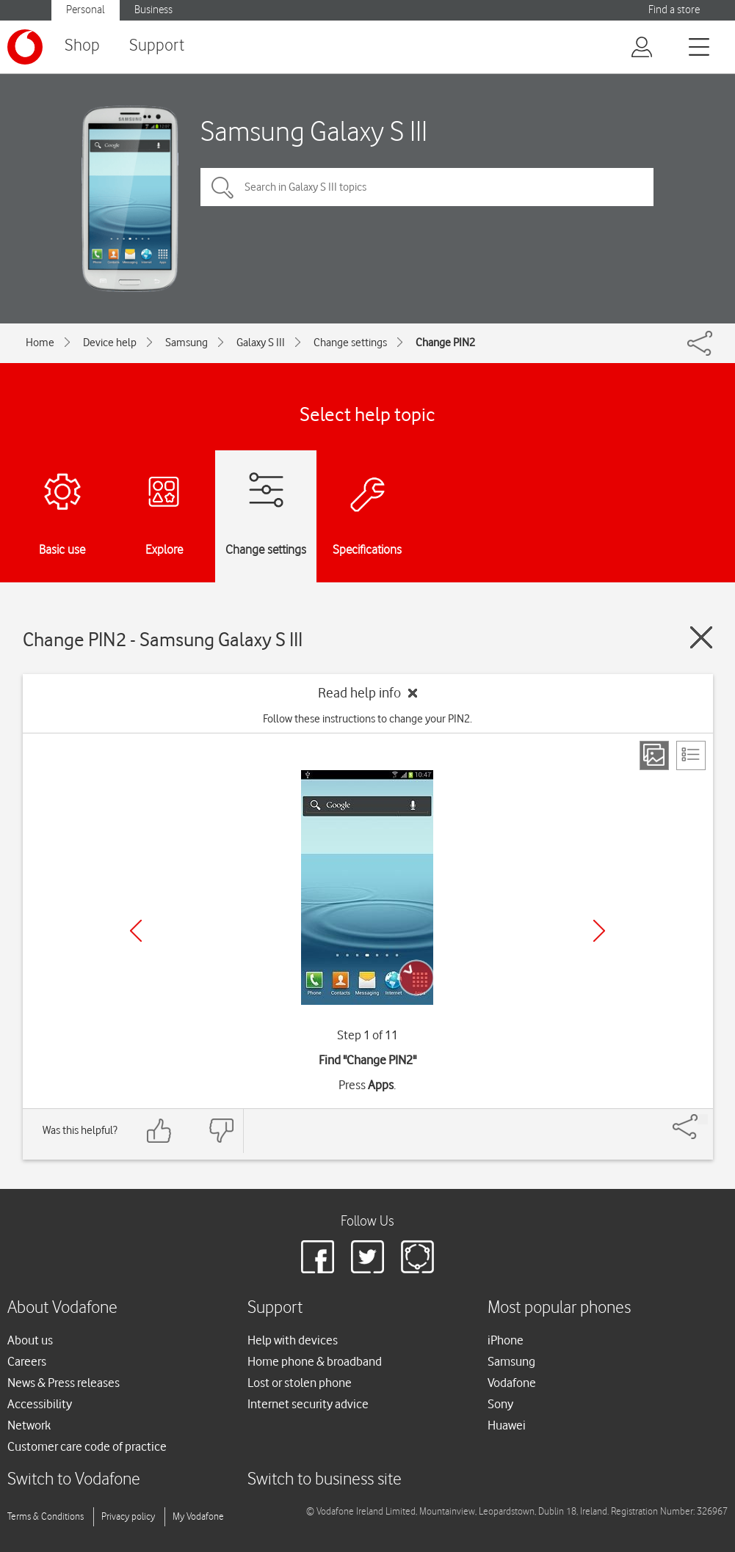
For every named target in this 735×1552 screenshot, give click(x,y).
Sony (500, 1404)
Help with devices (292, 1340)
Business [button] (153, 10)
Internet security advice (308, 1404)
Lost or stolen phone (299, 1382)
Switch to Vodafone (73, 1480)
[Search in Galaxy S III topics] (426, 187)
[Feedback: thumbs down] (221, 1131)
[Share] (703, 1119)
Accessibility (39, 1404)
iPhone (506, 1340)
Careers (26, 1361)
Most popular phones (559, 1308)
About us (30, 1340)
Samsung (186, 342)
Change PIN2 (445, 342)
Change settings (350, 342)
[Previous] (136, 931)
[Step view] (654, 755)
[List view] (691, 755)
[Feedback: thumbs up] (159, 1131)
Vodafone (512, 1382)
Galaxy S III (260, 342)
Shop (82, 46)
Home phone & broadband (314, 1361)
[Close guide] (701, 637)
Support (156, 46)
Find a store (674, 10)
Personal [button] (85, 10)
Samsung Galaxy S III (313, 130)
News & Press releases (63, 1382)
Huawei (507, 1425)
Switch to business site (324, 1480)
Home (40, 342)
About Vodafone (62, 1308)
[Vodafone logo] (25, 47)
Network (29, 1425)
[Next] (599, 931)
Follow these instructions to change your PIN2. (367, 718)
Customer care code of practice (87, 1446)
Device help (110, 342)
